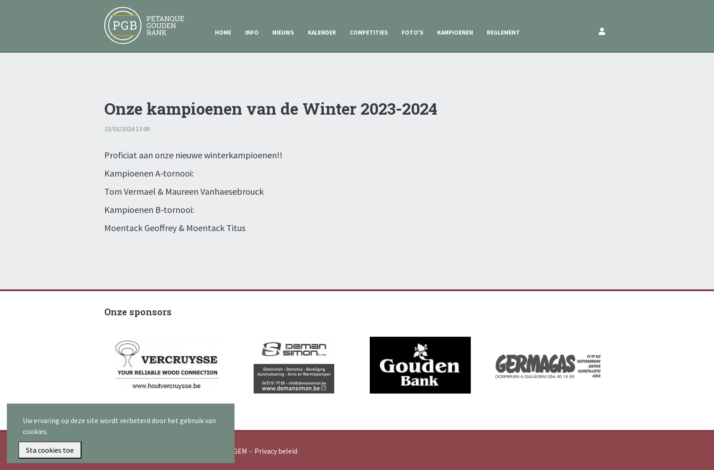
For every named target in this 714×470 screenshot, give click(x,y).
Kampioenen (455, 32)
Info (252, 32)
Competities (369, 32)
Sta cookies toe (50, 450)
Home (223, 32)
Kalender (322, 32)
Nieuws (283, 32)
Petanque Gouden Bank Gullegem (140, 18)
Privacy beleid (276, 450)
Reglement (503, 32)
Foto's (412, 32)
